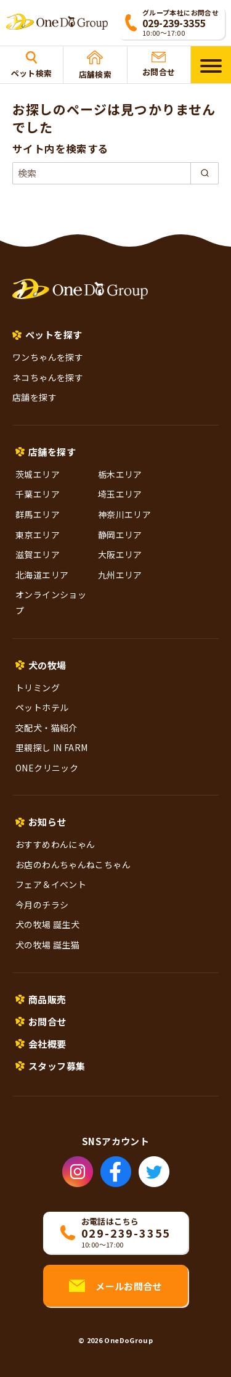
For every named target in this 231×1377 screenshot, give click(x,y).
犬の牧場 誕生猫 (47, 945)
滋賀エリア (37, 554)
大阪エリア (120, 554)
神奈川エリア (124, 514)
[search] (204, 173)
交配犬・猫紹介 (46, 727)
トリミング (37, 687)
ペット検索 (31, 65)
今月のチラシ (41, 904)
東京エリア (37, 534)
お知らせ (47, 821)
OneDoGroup (128, 1340)
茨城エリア (37, 474)
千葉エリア (37, 494)
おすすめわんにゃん (55, 844)
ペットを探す (53, 334)
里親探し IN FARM (51, 747)
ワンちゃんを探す (47, 357)
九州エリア (120, 575)
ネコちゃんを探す (47, 377)
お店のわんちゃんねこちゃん (73, 864)
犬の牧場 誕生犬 (47, 924)
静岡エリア (120, 534)
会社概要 (47, 1043)
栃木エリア (120, 474)
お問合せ (159, 65)
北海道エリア (41, 575)
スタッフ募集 (56, 1065)
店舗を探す (34, 397)
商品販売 (47, 999)
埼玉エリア (120, 494)
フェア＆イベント (50, 884)
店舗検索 (95, 65)
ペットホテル (41, 707)
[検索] (115, 173)
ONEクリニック (46, 768)
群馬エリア (37, 514)
